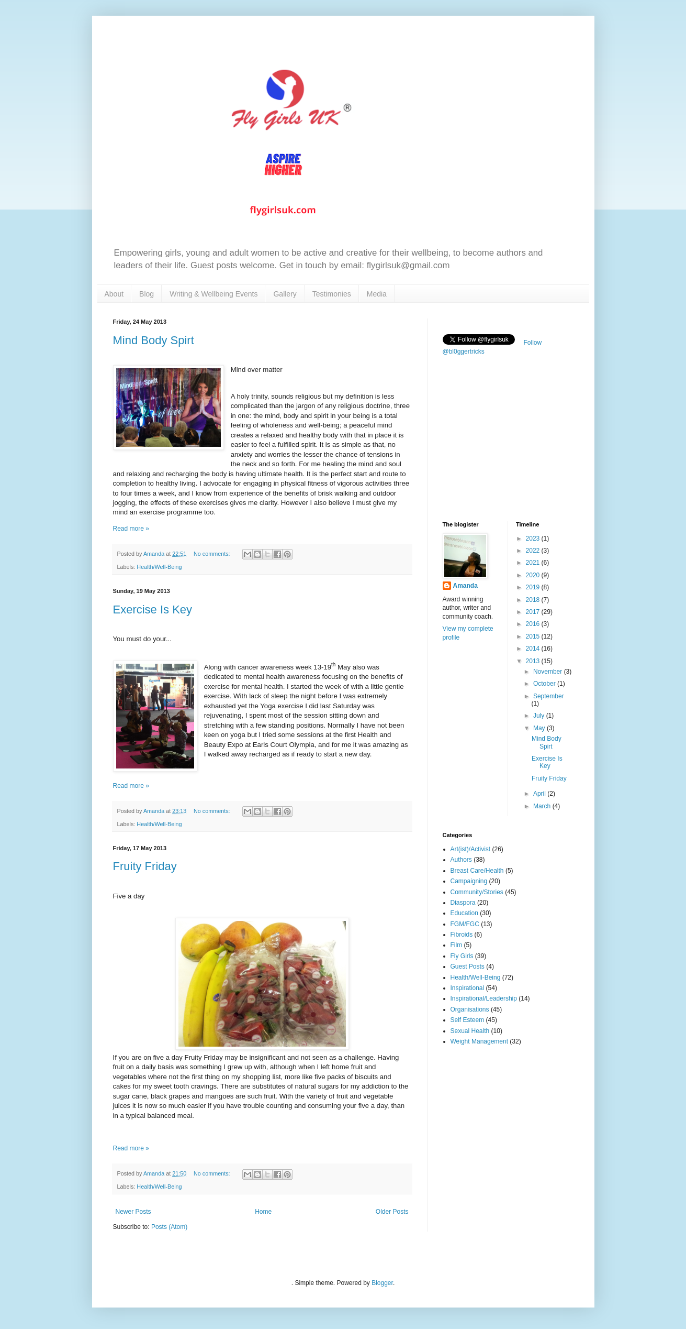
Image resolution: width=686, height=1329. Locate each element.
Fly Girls (462, 956)
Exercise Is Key (153, 609)
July (539, 715)
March (543, 806)
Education (464, 913)
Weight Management (480, 1041)
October (545, 683)
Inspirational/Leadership (484, 998)
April (540, 793)
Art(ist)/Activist (471, 849)
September (548, 696)
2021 (534, 562)
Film (457, 945)
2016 (534, 624)
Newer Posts (133, 1211)
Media (377, 294)
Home (263, 1211)
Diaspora (463, 902)
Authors (461, 859)
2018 (534, 599)
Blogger (382, 1283)
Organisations (470, 1009)
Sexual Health (470, 1031)
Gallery (284, 294)
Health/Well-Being (159, 567)
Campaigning (469, 881)
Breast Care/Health (477, 870)
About (114, 294)
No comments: (213, 554)
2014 (534, 648)
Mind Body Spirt (153, 340)
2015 (534, 636)
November (548, 671)
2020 (534, 575)
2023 (534, 538)
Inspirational (468, 988)
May (540, 728)
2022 (534, 550)
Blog (146, 294)
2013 (534, 661)
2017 (534, 612)
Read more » (131, 528)
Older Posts (392, 1211)
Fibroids (462, 934)
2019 (534, 587)
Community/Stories (477, 892)
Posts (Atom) (169, 1227)
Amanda (465, 585)
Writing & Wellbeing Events (213, 294)
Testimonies (331, 294)
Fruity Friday (145, 866)
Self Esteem (468, 1020)
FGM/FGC (465, 924)
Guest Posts (468, 966)
